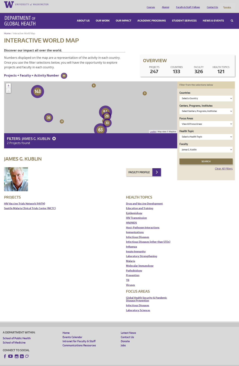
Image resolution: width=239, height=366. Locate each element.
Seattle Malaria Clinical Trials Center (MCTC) (30, 203)
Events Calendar (72, 332)
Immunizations (135, 227)
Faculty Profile (139, 167)
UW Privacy (52, 363)
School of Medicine (14, 337)
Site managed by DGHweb (89, 363)
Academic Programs (151, 15)
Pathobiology (134, 265)
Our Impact (123, 15)
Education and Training (139, 203)
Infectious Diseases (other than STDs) (148, 237)
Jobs (123, 340)
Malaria (130, 256)
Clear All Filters (224, 163)
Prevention (132, 270)
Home (7, 28)
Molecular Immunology (139, 261)
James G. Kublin (39, 133)
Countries (184, 87)
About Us (83, 15)
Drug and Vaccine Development (144, 198)
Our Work (103, 15)
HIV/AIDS (131, 217)
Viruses (130, 280)
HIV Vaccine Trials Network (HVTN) (24, 198)
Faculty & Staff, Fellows (187, 4)
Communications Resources (79, 340)
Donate (227, 4)
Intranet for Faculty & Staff (79, 336)
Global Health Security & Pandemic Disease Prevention (146, 294)
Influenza (131, 241)
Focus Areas (186, 113)
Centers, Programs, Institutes (195, 100)
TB (127, 275)
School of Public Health (17, 333)
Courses (150, 4)
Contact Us (211, 4)
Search (232, 16)
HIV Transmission (136, 213)
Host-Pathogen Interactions (142, 222)
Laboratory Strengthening (141, 251)
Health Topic (186, 126)
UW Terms (67, 363)
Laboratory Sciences (138, 305)
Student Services (184, 15)
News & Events (213, 15)
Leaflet (153, 127)
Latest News (128, 328)
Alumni (164, 4)
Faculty (183, 139)
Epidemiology (134, 208)
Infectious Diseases (137, 232)
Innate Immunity (136, 246)
